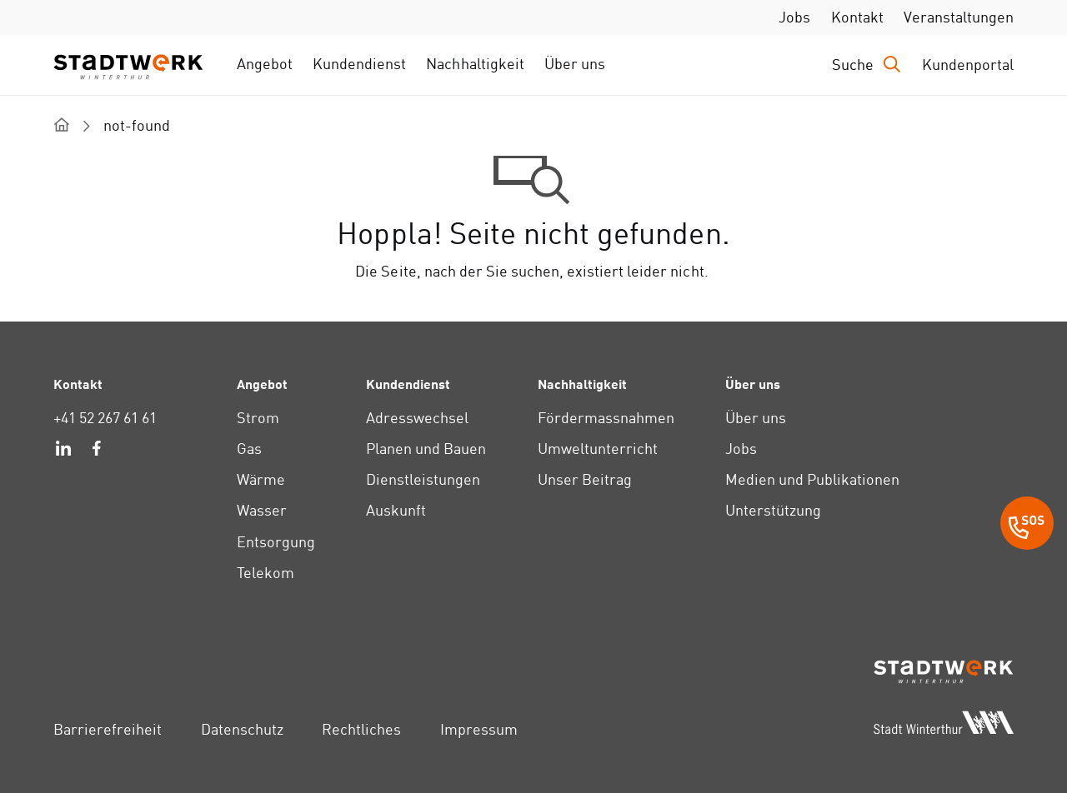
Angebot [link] (265, 63)
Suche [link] (853, 64)
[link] (63, 450)
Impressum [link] (479, 729)
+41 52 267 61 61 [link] (105, 417)
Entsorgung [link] (276, 541)
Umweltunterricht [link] (598, 448)
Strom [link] (258, 417)
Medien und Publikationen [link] (812, 479)
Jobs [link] (794, 17)
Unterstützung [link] (773, 510)
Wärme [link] (261, 479)
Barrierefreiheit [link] (107, 729)
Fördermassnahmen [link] (606, 417)
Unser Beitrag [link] (585, 479)
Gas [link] (249, 448)
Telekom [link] (265, 572)
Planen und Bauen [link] (426, 448)
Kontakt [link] (857, 17)
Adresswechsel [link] (417, 417)
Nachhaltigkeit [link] (474, 63)
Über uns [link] (574, 63)
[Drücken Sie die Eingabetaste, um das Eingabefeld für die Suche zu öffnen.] (867, 64)
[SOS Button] (1027, 525)
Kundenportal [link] (968, 64)
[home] (61, 124)
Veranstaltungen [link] (959, 17)
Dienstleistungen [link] (423, 479)
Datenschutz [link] (242, 729)
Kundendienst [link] (359, 63)
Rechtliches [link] (361, 729)
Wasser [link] (262, 510)
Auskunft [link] (396, 510)
